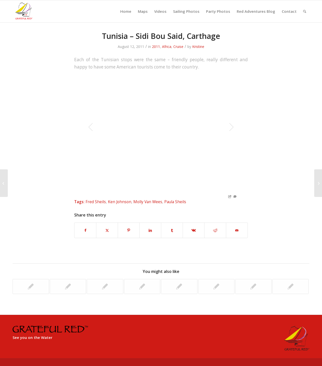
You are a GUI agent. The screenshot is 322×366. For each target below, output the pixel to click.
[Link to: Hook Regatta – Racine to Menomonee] (253, 286)
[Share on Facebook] (85, 230)
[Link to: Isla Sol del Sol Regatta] (68, 286)
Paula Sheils (175, 201)
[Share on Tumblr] (172, 230)
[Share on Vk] (193, 230)
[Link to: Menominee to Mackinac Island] (216, 286)
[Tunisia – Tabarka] (318, 183)
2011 (156, 46)
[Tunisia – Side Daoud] (4, 183)
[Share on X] (107, 230)
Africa (166, 46)
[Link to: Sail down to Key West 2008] (290, 286)
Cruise (178, 46)
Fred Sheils (96, 201)
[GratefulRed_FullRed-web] (24, 11)
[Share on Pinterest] (128, 230)
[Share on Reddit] (215, 230)
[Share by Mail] (237, 230)
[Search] (304, 11)
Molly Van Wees (147, 201)
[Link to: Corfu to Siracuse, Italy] (179, 286)
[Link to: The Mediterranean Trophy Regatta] (142, 286)
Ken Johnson (119, 201)
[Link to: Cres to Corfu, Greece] (31, 286)
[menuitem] (126, 11)
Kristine (198, 46)
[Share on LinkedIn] (150, 230)
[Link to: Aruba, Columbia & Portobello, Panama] (105, 286)
